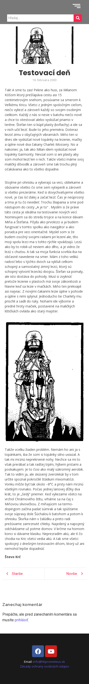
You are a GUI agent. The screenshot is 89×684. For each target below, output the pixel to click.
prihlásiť (21, 620)
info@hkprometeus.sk (49, 661)
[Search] (40, 18)
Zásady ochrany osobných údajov (44, 666)
